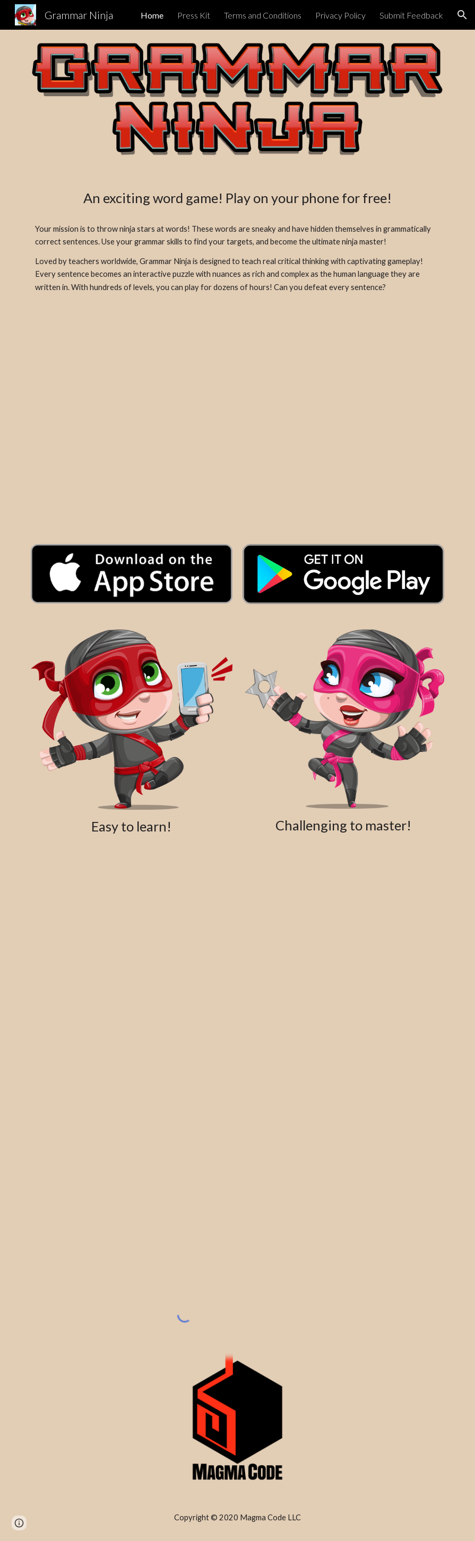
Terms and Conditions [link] (262, 15)
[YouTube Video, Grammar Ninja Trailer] (237, 423)
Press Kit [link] (193, 15)
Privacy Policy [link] (340, 15)
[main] (237, 198)
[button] (462, 15)
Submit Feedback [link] (411, 15)
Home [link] (152, 15)
